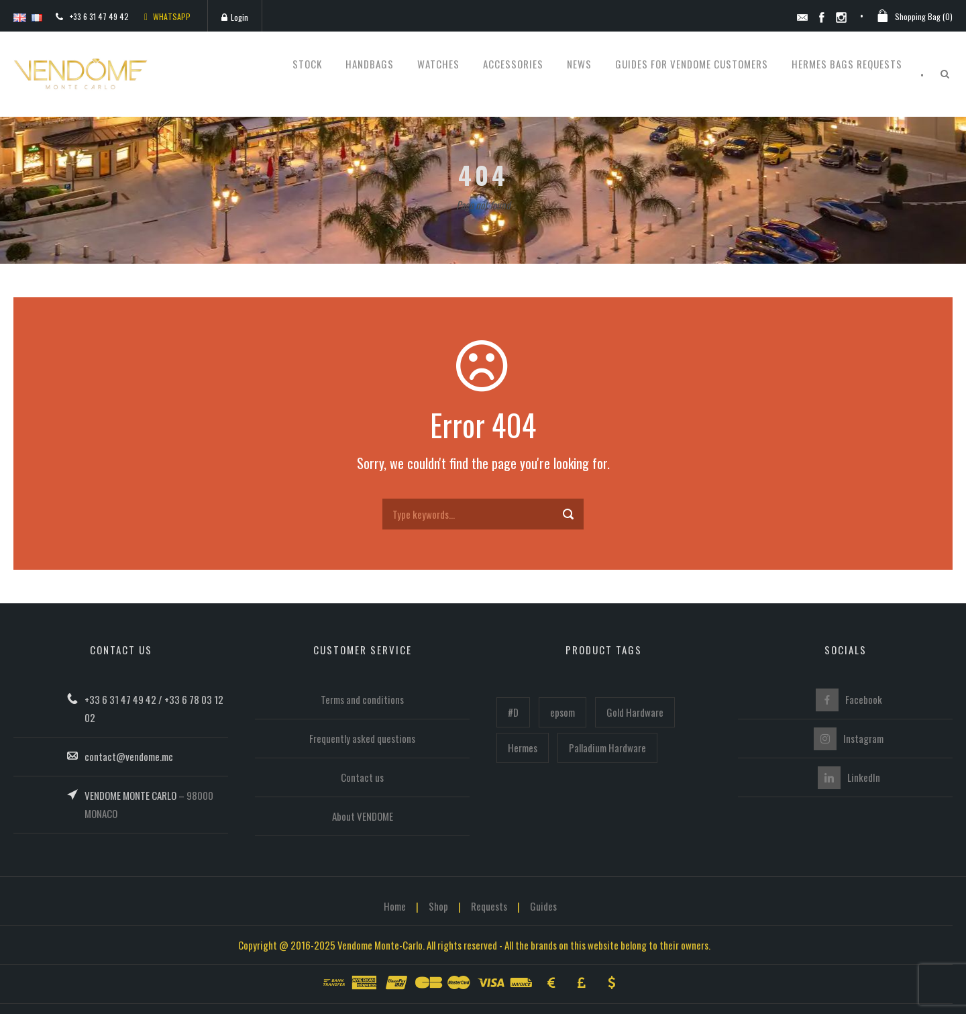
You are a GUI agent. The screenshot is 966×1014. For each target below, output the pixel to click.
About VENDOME (362, 816)
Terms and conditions (362, 699)
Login (234, 17)
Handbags (369, 63)
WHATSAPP (167, 16)
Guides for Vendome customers (691, 63)
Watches (438, 63)
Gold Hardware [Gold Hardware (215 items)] (634, 712)
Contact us (362, 777)
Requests (489, 906)
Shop (438, 906)
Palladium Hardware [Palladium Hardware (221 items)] (607, 747)
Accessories (513, 63)
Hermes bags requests (847, 63)
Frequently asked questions (362, 738)
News (579, 63)
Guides (543, 906)
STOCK (307, 63)
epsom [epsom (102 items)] (562, 712)
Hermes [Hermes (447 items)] (522, 747)
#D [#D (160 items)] (513, 712)
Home (395, 906)
